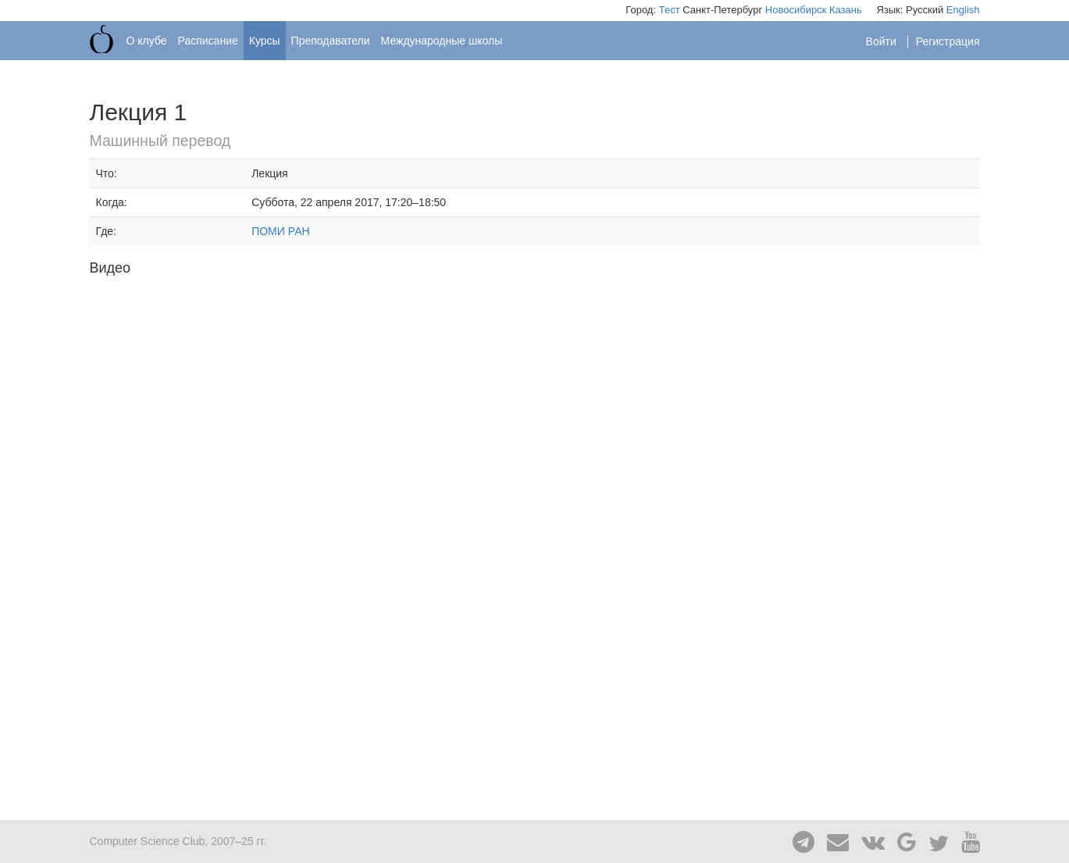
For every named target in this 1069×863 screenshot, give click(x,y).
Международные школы (442, 40)
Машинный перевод (160, 140)
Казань (845, 10)
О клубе (146, 40)
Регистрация (948, 41)
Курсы (264, 40)
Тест (669, 10)
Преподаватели (330, 40)
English (963, 10)
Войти (883, 41)
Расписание (208, 40)
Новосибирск (796, 10)
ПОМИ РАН (280, 231)
